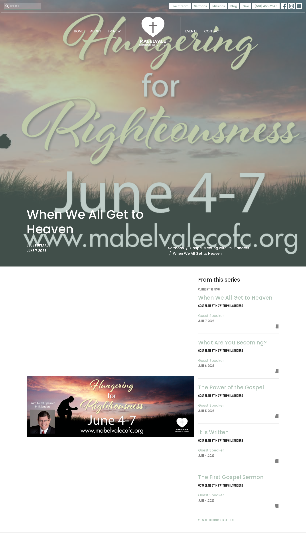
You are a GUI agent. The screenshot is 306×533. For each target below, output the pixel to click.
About (95, 31)
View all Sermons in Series (215, 520)
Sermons (200, 6)
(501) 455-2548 (266, 6)
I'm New (114, 31)
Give (246, 6)
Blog (233, 6)
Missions (218, 6)
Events (191, 31)
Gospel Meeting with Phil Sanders (219, 248)
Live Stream (180, 6)
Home (78, 31)
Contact (212, 31)
